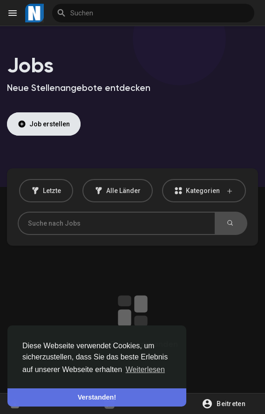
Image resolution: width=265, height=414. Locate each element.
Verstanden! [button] (97, 397)
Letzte (46, 190)
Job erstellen (44, 124)
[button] (227, 403)
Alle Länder (118, 190)
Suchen (230, 223)
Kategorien (204, 190)
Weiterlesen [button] (145, 369)
